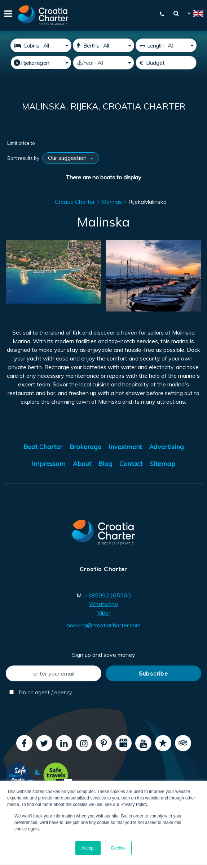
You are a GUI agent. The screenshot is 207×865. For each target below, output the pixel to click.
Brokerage (85, 447)
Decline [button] (118, 848)
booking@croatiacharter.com (104, 625)
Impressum (49, 464)
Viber (103, 612)
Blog (105, 464)
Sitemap (162, 464)
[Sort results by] (70, 158)
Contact (130, 464)
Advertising (166, 447)
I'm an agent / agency (40, 692)
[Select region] (41, 63)
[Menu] (7, 15)
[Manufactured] (103, 63)
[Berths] (103, 45)
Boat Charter (42, 447)
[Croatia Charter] (43, 15)
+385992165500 (107, 595)
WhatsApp (103, 604)
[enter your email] (54, 673)
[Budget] (166, 63)
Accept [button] (88, 848)
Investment (125, 447)
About (82, 464)
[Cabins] (41, 45)
